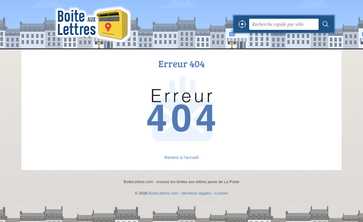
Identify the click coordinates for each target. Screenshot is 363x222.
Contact (221, 193)
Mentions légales (196, 193)
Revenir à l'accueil (181, 157)
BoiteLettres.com (163, 193)
